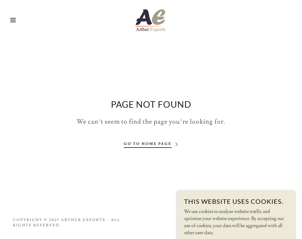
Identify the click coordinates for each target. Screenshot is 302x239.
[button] (15, 20)
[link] (151, 19)
